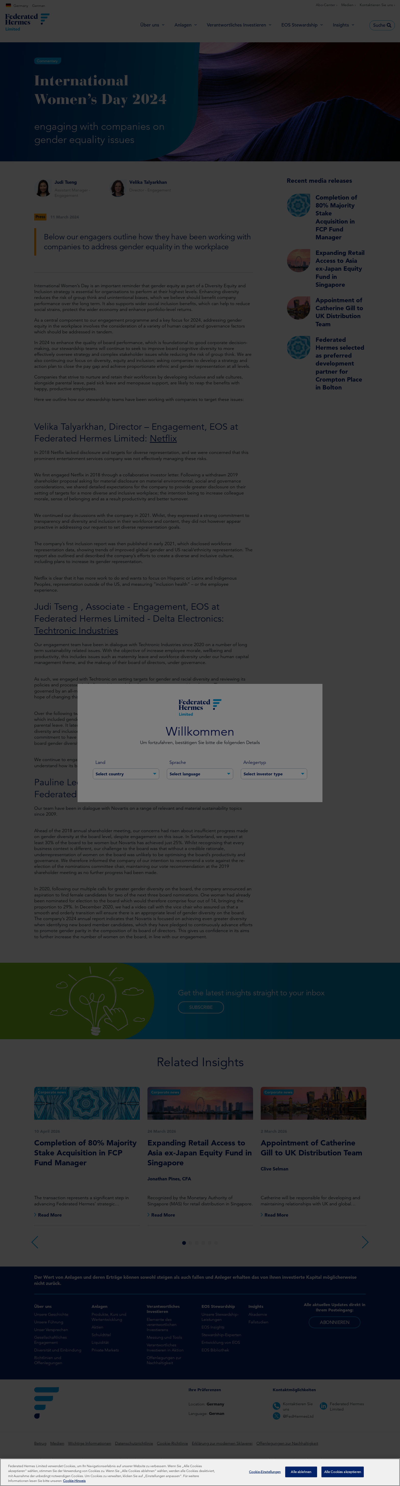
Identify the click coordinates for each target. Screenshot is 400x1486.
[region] (200, 1472)
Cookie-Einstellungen (265, 1472)
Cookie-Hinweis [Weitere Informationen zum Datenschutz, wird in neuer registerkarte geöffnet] (74, 1481)
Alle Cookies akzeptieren (342, 1472)
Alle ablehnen (301, 1472)
